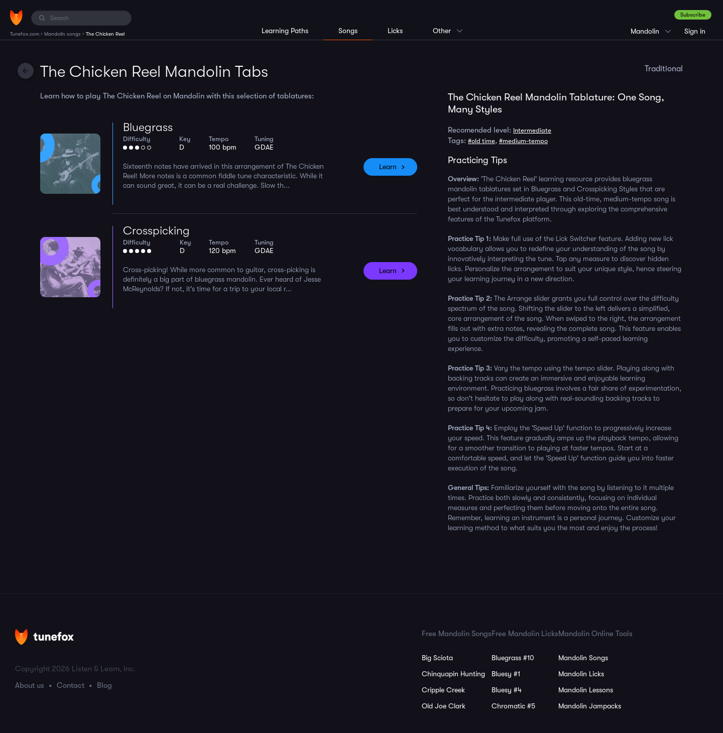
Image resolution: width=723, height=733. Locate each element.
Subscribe (692, 15)
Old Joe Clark (443, 706)
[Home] (16, 17)
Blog (104, 685)
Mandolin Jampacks (589, 706)
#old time (481, 141)
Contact (70, 685)
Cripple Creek (443, 690)
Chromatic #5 (513, 706)
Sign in (694, 31)
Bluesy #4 (507, 690)
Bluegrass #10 (513, 658)
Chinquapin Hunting (453, 674)
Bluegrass (148, 127)
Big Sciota (437, 658)
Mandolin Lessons (585, 690)
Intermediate (532, 130)
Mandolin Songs (583, 658)
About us (29, 685)
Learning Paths (285, 31)
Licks (395, 31)
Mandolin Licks (581, 674)
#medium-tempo (523, 141)
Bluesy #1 (506, 674)
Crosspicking (156, 230)
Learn (388, 167)
